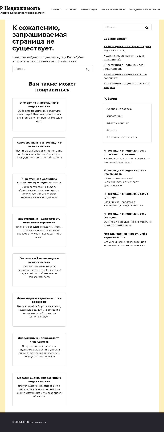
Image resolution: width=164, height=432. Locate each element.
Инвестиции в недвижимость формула (125, 215)
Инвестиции (89, 9)
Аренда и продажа (119, 108)
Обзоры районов (113, 9)
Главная (55, 9)
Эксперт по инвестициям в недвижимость (39, 104)
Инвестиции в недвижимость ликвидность (39, 340)
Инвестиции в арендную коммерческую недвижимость (39, 180)
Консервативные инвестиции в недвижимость (39, 144)
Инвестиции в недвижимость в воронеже (39, 300)
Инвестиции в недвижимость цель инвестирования (39, 220)
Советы (71, 9)
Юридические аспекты (145, 9)
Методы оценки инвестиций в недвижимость (39, 379)
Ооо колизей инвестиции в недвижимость (39, 260)
